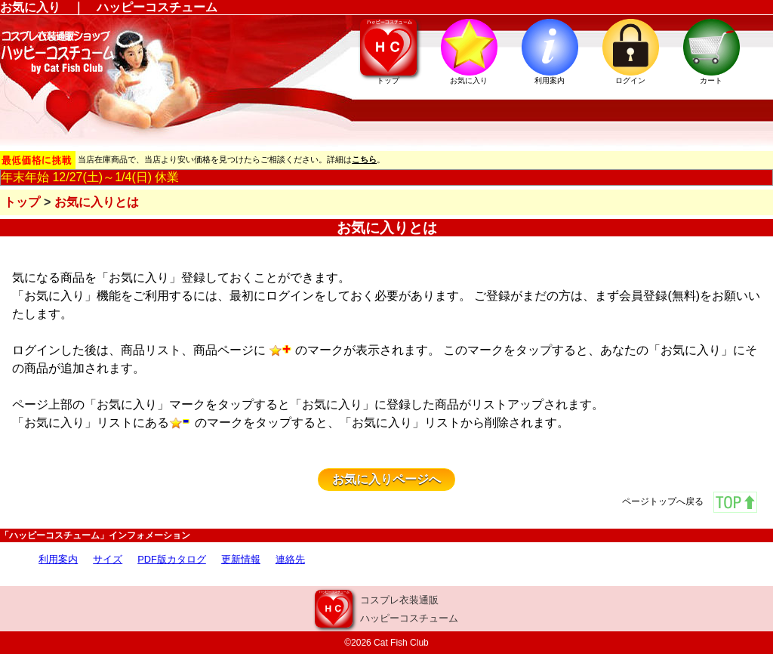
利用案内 (58, 559)
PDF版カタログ (171, 559)
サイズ (107, 559)
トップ (22, 202)
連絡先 (290, 559)
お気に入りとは (96, 202)
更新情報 (240, 559)
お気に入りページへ (386, 479)
